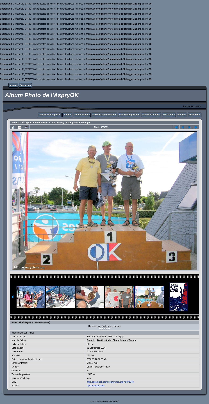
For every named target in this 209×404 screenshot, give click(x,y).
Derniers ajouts (82, 114)
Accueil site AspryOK (50, 114)
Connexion (25, 85)
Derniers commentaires (104, 114)
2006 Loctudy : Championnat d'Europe (70, 122)
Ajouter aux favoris (95, 385)
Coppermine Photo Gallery (109, 401)
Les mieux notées (151, 114)
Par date (182, 114)
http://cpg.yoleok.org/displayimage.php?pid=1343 (110, 382)
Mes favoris (169, 114)
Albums (67, 114)
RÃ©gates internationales (35, 122)
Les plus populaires (129, 114)
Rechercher (195, 114)
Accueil (13, 85)
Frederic (91, 340)
